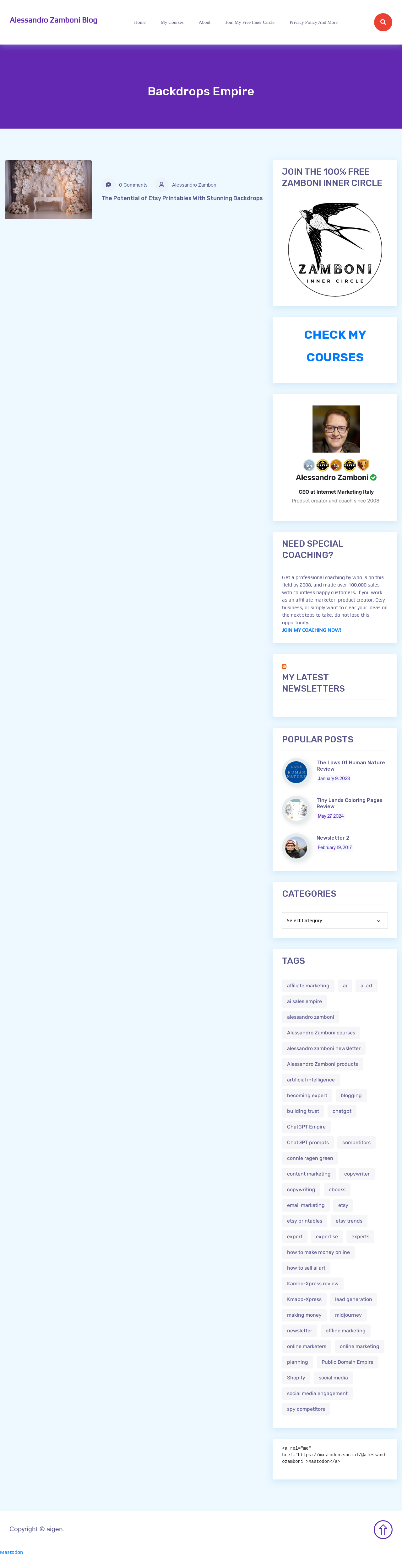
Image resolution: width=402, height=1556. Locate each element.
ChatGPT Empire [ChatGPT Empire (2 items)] (306, 1127)
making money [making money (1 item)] (304, 1315)
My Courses (172, 22)
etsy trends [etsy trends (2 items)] (349, 1221)
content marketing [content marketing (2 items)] (309, 1174)
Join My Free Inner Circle (249, 22)
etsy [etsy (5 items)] (343, 1205)
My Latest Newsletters (313, 683)
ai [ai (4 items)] (345, 986)
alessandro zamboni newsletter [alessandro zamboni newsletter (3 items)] (324, 1048)
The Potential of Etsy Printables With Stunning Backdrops (182, 198)
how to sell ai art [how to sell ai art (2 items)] (306, 1268)
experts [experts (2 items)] (360, 1237)
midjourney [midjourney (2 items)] (348, 1315)
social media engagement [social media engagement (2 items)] (317, 1393)
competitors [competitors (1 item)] (356, 1142)
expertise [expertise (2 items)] (327, 1237)
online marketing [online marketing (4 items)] (359, 1346)
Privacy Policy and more (314, 22)
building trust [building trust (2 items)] (303, 1111)
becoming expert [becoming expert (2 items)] (307, 1095)
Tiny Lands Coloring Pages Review (350, 803)
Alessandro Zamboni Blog (53, 20)
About (205, 22)
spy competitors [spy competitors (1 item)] (306, 1409)
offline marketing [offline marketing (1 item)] (346, 1331)
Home (140, 22)
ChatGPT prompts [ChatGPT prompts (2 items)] (308, 1142)
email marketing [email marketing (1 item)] (306, 1205)
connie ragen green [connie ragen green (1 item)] (310, 1158)
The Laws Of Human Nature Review (351, 766)
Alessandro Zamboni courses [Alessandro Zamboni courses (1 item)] (321, 1033)
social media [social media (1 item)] (333, 1378)
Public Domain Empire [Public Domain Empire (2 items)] (347, 1362)
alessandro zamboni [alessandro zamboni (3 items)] (310, 1017)
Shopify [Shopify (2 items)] (296, 1378)
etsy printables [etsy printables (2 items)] (304, 1221)
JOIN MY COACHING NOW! (311, 630)
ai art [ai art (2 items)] (366, 986)
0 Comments (124, 185)
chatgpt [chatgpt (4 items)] (342, 1111)
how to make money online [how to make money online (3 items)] (318, 1252)
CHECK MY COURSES (335, 345)
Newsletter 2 (333, 838)
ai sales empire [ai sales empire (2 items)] (304, 1001)
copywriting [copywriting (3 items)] (301, 1189)
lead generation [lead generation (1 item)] (353, 1299)
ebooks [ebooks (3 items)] (337, 1189)
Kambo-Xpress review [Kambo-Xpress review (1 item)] (313, 1284)
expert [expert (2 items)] (294, 1237)
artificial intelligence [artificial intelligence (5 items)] (311, 1080)
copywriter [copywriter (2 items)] (357, 1174)
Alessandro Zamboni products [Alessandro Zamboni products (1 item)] (322, 1064)
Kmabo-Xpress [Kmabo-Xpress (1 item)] (304, 1299)
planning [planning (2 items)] (297, 1362)
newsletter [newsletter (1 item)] (299, 1331)
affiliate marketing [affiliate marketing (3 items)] (308, 986)
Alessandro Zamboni (186, 185)
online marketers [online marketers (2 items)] (306, 1346)
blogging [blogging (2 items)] (351, 1095)
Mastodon (11, 1552)
